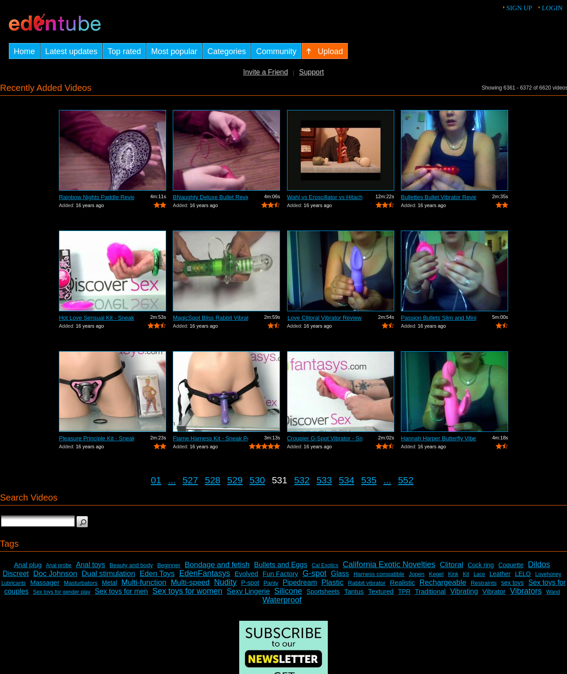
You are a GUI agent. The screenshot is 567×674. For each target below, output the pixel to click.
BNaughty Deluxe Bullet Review (210, 197)
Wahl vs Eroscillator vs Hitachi (324, 197)
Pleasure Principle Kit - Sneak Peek (96, 438)
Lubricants (13, 583)
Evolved (246, 573)
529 (235, 480)
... (172, 480)
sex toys (512, 582)
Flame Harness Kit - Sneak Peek (210, 438)
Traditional (430, 591)
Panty (271, 583)
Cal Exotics (325, 565)
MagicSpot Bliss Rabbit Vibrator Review (210, 317)
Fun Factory (280, 573)
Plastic (332, 582)
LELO (523, 573)
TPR (404, 591)
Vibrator (493, 591)
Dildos (539, 564)
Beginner (168, 565)
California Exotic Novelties (389, 564)
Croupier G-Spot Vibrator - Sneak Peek (324, 438)
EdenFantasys (204, 573)
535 (369, 480)
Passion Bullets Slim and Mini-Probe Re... (438, 317)
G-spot (314, 573)
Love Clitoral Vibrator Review (324, 317)
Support (311, 72)
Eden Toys (157, 573)
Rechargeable (442, 582)
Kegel (436, 574)
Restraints (484, 583)
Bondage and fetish (217, 564)
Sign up (519, 8)
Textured (381, 591)
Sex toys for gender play (61, 592)
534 (346, 480)
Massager (44, 582)
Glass (340, 573)
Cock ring (481, 564)
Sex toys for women (187, 591)
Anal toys (90, 564)
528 (212, 480)
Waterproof (281, 600)
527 (190, 480)
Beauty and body (131, 565)
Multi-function (143, 582)
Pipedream (300, 582)
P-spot (250, 582)
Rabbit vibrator (367, 583)
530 (257, 480)
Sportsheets (323, 591)
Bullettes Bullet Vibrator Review (438, 197)
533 (324, 480)
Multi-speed (190, 582)
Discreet (16, 573)
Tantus (354, 591)
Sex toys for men (121, 591)
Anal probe (58, 565)
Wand (553, 592)
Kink (453, 574)
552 (405, 480)
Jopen (416, 574)
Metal (109, 582)
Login (552, 8)
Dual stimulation (108, 573)
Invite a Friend (265, 72)
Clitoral (451, 564)
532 (302, 480)
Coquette (511, 564)
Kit (466, 574)
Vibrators (526, 591)
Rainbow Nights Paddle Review (96, 197)
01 (156, 480)
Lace (479, 574)
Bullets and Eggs (280, 564)
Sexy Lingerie (248, 591)
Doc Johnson (55, 573)
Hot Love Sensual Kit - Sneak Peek (96, 317)
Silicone (288, 591)
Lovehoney (548, 574)
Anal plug (28, 564)
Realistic (402, 582)
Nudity (225, 582)
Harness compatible (378, 574)
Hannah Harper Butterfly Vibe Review (438, 438)
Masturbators (80, 583)
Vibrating (464, 591)
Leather (499, 573)
